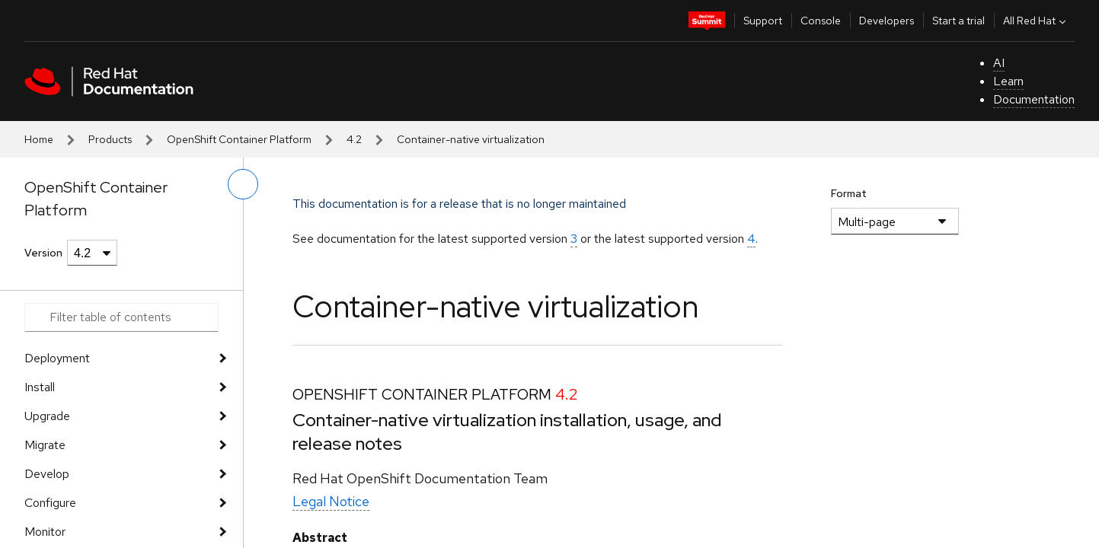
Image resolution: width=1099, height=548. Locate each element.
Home (38, 139)
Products (110, 139)
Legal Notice (330, 501)
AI (999, 63)
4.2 (354, 139)
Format (849, 193)
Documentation (1034, 99)
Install (39, 387)
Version (43, 253)
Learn (1008, 81)
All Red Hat (1036, 20)
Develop (46, 474)
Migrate (44, 445)
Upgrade (47, 416)
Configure (50, 503)
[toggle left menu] (243, 184)
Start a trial (958, 20)
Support (762, 20)
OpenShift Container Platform (239, 139)
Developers (886, 20)
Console (820, 20)
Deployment (57, 358)
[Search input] (121, 317)
